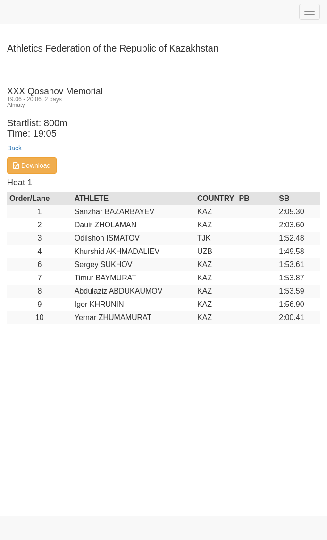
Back (14, 148)
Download (31, 165)
